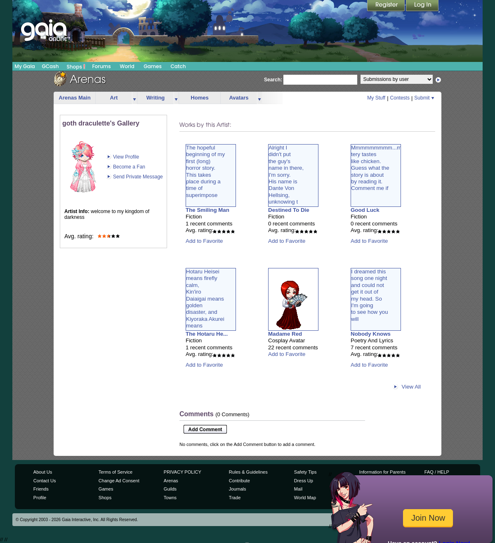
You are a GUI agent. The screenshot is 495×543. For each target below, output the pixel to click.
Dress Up (303, 480)
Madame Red (285, 334)
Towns (170, 497)
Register (386, 6)
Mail (298, 488)
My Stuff (376, 98)
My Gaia (24, 66)
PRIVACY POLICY (182, 471)
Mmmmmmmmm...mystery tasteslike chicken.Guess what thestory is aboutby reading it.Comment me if (379, 168)
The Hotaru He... (207, 334)
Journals (237, 488)
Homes (199, 98)
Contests (400, 98)
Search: (273, 80)
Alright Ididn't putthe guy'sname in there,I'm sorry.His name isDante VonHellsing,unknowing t (286, 175)
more (134, 98)
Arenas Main (74, 98)
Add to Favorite (204, 241)
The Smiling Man (207, 210)
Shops (76, 66)
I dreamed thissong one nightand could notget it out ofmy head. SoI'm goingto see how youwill (369, 295)
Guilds (170, 488)
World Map (305, 497)
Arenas (171, 480)
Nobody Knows (371, 334)
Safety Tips (305, 471)
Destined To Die (288, 210)
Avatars (238, 98)
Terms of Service (115, 471)
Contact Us (44, 480)
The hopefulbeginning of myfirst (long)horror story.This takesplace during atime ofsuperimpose (205, 171)
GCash (50, 66)
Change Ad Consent (119, 480)
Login (422, 6)
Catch (178, 66)
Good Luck (365, 210)
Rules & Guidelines (248, 471)
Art (114, 98)
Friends (41, 488)
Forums (101, 66)
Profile (39, 497)
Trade (234, 497)
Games (153, 66)
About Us (42, 471)
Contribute (239, 480)
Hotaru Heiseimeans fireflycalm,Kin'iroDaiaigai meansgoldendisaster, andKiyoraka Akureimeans (205, 298)
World (127, 66)
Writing (155, 98)
